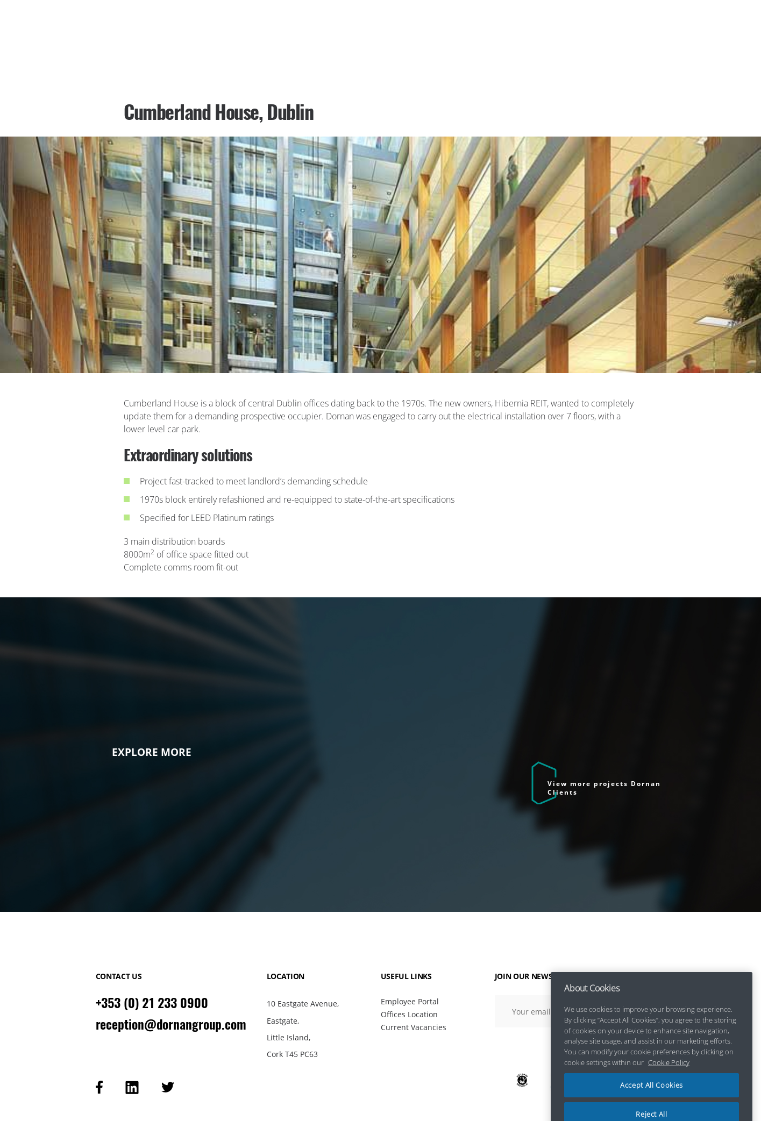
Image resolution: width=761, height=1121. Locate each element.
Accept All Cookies (651, 1098)
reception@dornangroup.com (171, 1024)
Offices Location (409, 1014)
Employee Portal (410, 1001)
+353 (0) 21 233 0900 (152, 1002)
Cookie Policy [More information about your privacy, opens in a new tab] (668, 1075)
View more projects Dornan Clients (604, 788)
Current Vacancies (413, 1027)
